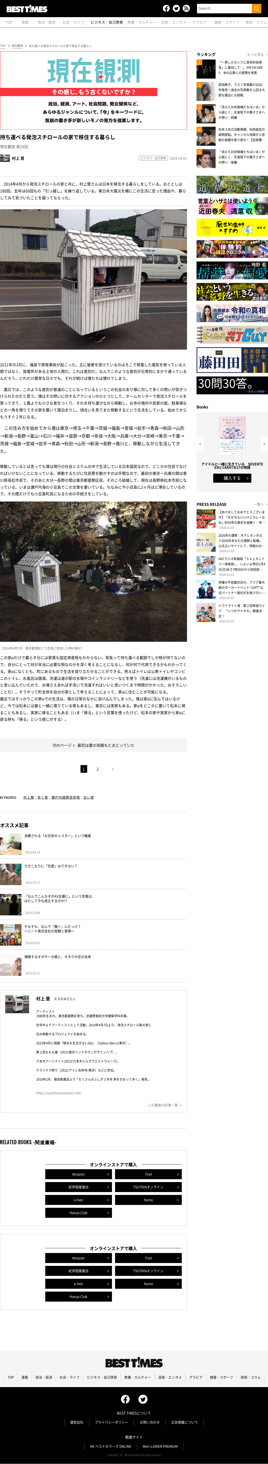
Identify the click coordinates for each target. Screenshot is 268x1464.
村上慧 (28, 797)
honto (148, 1200)
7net (148, 1174)
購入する (232, 478)
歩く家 (42, 797)
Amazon (78, 1174)
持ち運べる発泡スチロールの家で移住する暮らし (60, 46)
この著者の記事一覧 (163, 1105)
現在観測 (17, 46)
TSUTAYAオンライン (148, 1187)
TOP (3, 46)
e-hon (78, 1200)
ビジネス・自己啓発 (153, 158)
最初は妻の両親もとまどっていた (106, 745)
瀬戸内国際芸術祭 (65, 797)
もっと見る (255, 54)
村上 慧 (18, 158)
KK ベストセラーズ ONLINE (110, 1446)
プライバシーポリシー (111, 1422)
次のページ (61, 745)
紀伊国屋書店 (79, 1187)
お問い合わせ (150, 1422)
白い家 (88, 797)
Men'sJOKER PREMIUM (160, 1446)
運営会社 (76, 1422)
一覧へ (259, 504)
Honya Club (79, 1213)
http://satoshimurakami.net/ (58, 1093)
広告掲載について (185, 1422)
